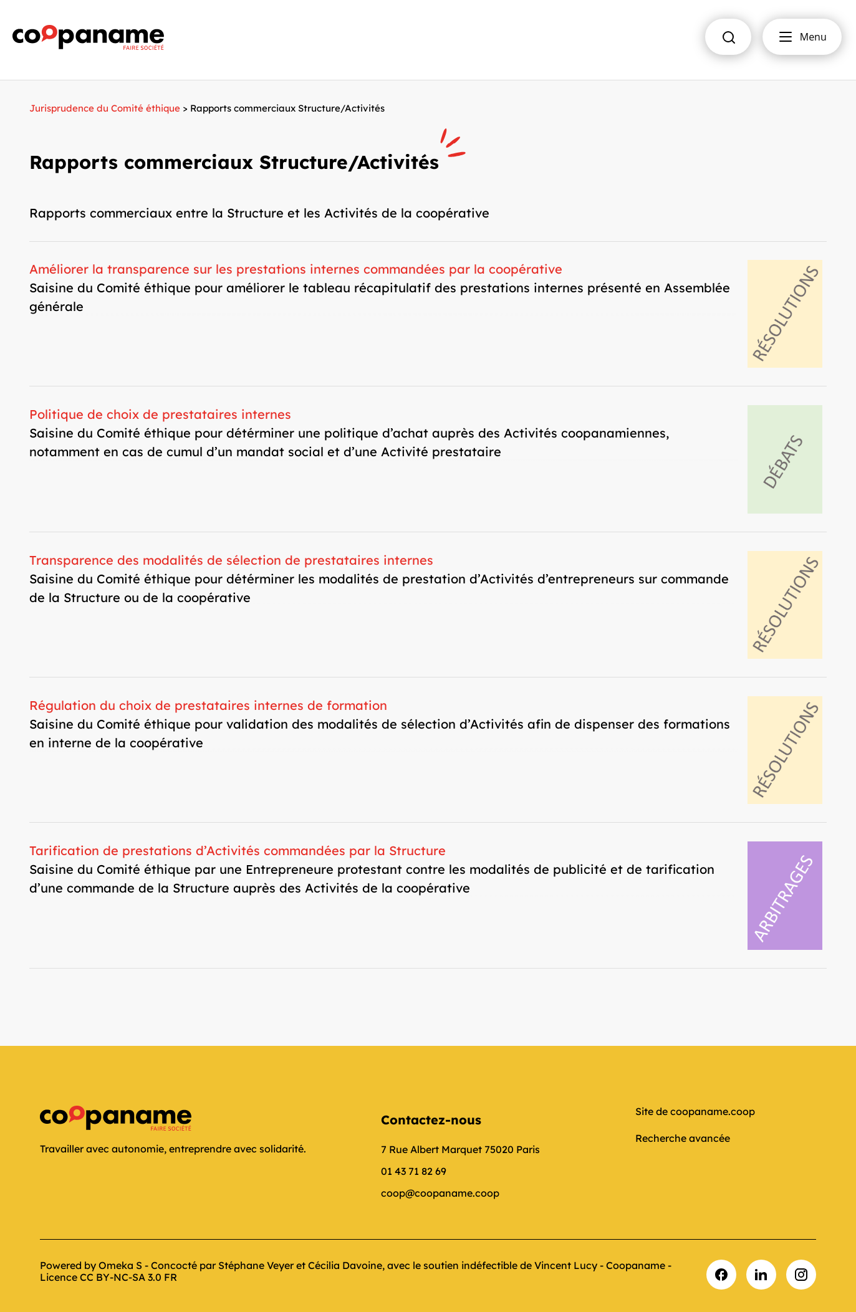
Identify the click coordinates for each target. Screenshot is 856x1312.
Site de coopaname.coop (695, 1111)
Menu (802, 37)
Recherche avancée (682, 1138)
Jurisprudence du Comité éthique (104, 108)
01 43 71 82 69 (413, 1171)
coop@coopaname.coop (440, 1193)
